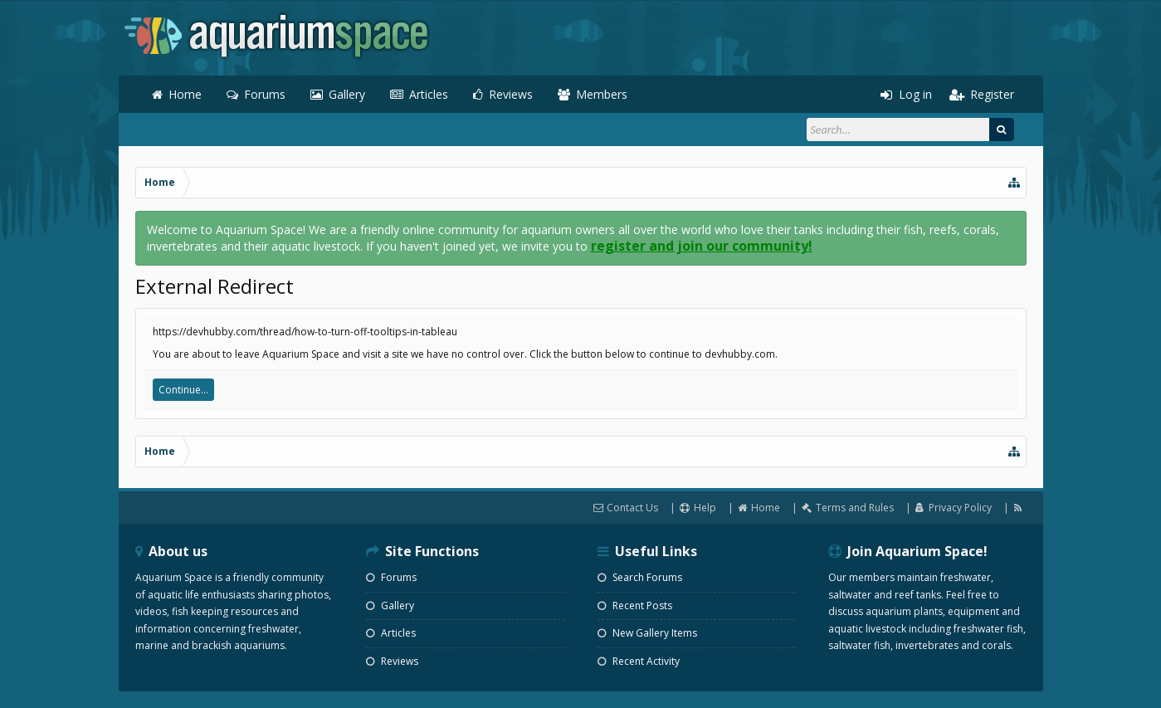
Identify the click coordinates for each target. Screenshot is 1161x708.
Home (185, 94)
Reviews (511, 94)
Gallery (347, 94)
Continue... (183, 390)
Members (601, 94)
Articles (428, 94)
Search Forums (640, 577)
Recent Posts (635, 605)
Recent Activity (639, 661)
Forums (264, 94)
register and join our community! (701, 246)
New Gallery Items (647, 633)
